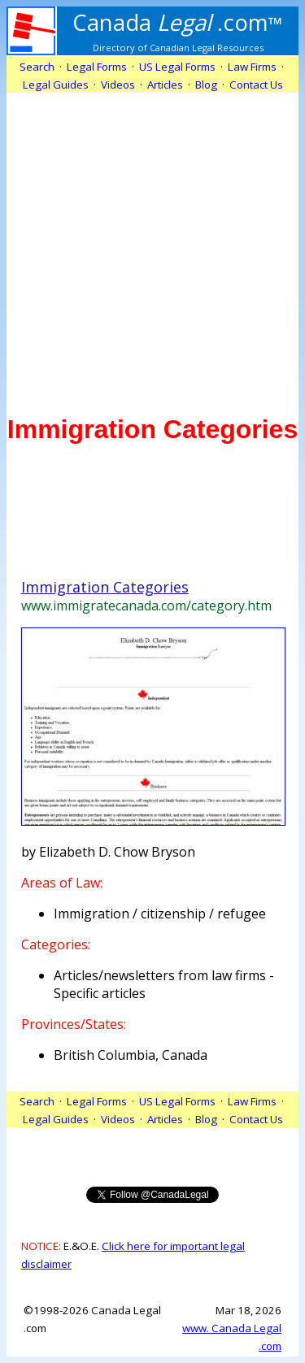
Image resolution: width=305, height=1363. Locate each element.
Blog (206, 84)
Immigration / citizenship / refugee (160, 913)
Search (37, 66)
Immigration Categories (105, 587)
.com (177, 22)
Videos (118, 84)
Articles (165, 84)
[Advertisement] (152, 245)
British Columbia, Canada (130, 1055)
